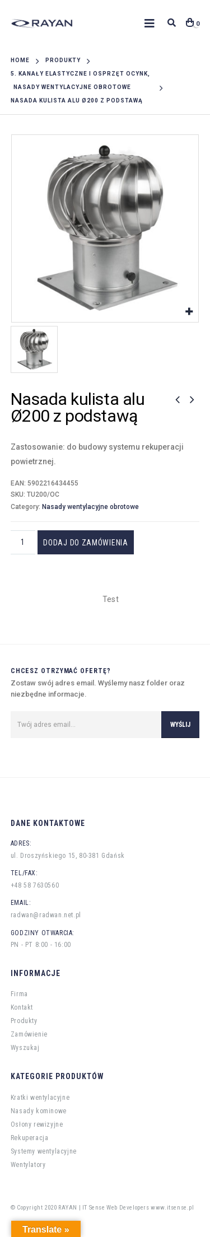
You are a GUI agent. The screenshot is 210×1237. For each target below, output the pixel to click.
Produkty (24, 1021)
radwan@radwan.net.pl (46, 915)
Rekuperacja (30, 1138)
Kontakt (22, 1007)
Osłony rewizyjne (37, 1124)
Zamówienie (29, 1034)
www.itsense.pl (172, 1207)
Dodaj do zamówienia (86, 542)
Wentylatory (28, 1165)
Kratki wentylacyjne (40, 1097)
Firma (19, 994)
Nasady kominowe (39, 1111)
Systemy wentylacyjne (44, 1151)
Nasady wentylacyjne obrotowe (90, 507)
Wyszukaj (25, 1048)
